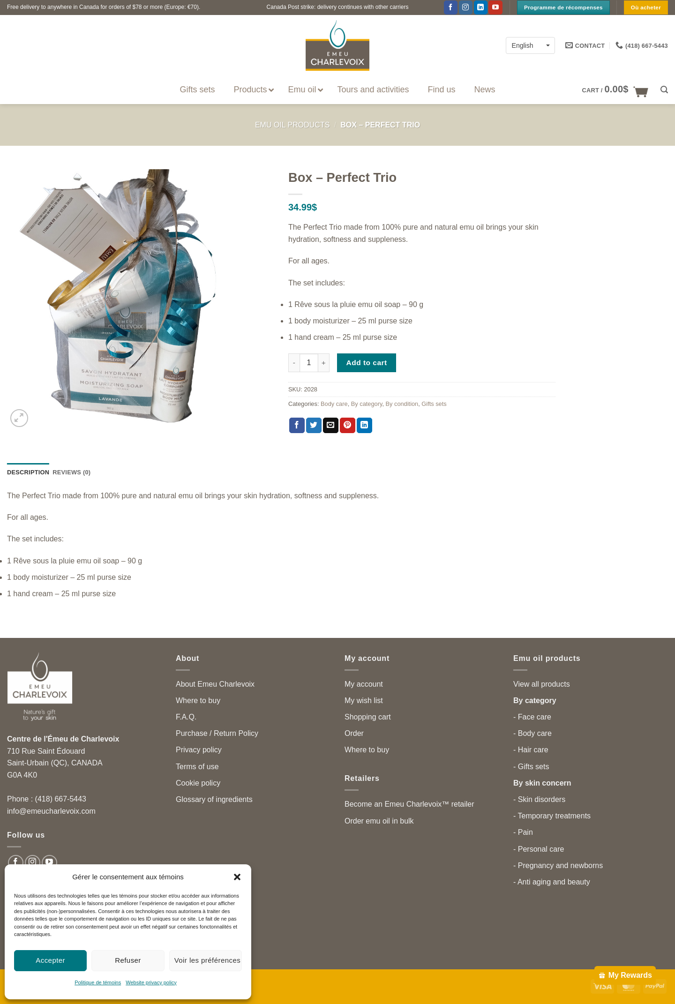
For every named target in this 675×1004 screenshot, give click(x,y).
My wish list (364, 700)
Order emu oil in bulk (379, 821)
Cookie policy (198, 783)
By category (366, 403)
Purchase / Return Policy (217, 733)
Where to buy (198, 700)
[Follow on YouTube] (495, 7)
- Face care (532, 717)
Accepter (50, 960)
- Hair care (530, 750)
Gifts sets (433, 403)
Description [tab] (28, 472)
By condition (402, 403)
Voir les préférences (207, 960)
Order (354, 733)
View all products (541, 684)
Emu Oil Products (292, 125)
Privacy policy (199, 750)
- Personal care (538, 849)
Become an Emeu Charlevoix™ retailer (409, 804)
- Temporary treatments (552, 816)
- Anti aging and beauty (551, 882)
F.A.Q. (186, 717)
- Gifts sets (531, 767)
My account (364, 684)
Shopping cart (368, 717)
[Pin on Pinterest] (347, 426)
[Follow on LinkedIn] (481, 7)
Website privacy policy (151, 982)
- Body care (532, 733)
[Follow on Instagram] (465, 7)
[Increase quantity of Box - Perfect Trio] (324, 362)
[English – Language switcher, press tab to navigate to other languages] (530, 45)
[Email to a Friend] (330, 426)
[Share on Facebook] (297, 426)
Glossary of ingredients (214, 799)
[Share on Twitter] (314, 426)
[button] (237, 877)
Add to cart (366, 363)
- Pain (523, 832)
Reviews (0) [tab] (71, 472)
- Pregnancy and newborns (558, 865)
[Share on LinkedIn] (364, 426)
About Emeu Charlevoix (215, 684)
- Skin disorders (539, 799)
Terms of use (197, 767)
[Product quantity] (309, 362)
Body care (334, 403)
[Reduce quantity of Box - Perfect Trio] (294, 362)
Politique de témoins (98, 982)
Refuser (128, 960)
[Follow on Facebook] (451, 7)
